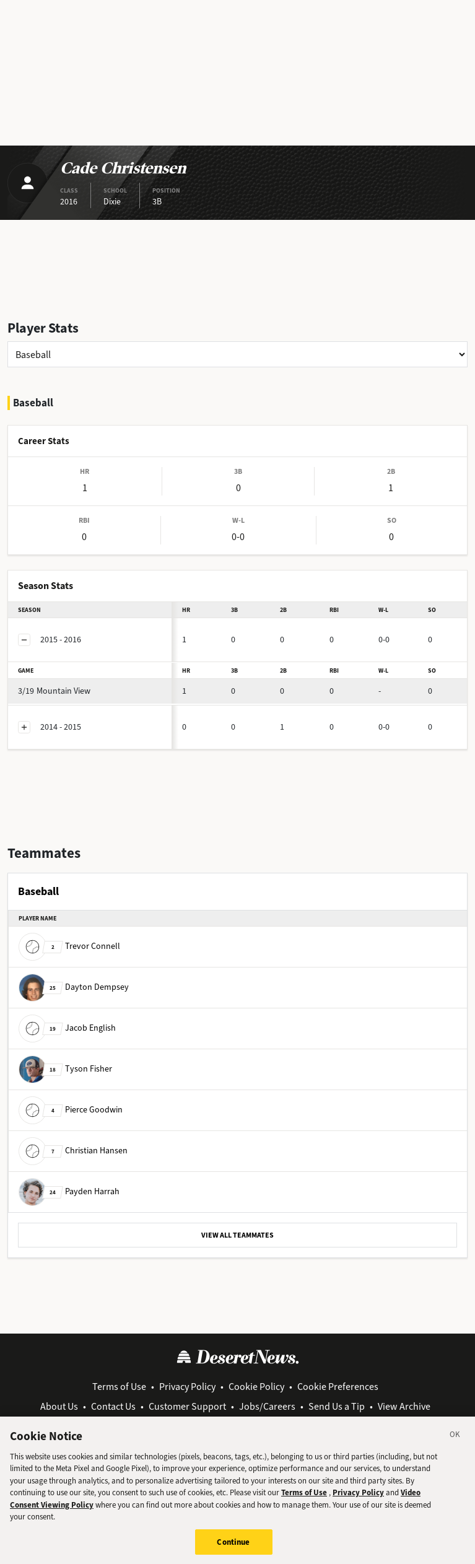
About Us (59, 1406)
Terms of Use (119, 1386)
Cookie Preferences (337, 1386)
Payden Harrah (69, 1191)
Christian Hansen (73, 1150)
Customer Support (187, 1406)
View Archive (404, 1406)
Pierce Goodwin (71, 1110)
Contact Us (113, 1406)
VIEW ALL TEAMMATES (237, 1235)
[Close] (455, 1447)
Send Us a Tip (336, 1406)
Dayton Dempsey (74, 987)
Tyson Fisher (65, 1069)
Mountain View (54, 691)
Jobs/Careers (267, 1406)
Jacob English (67, 1028)
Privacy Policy (187, 1386)
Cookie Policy (256, 1386)
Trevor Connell (69, 946)
